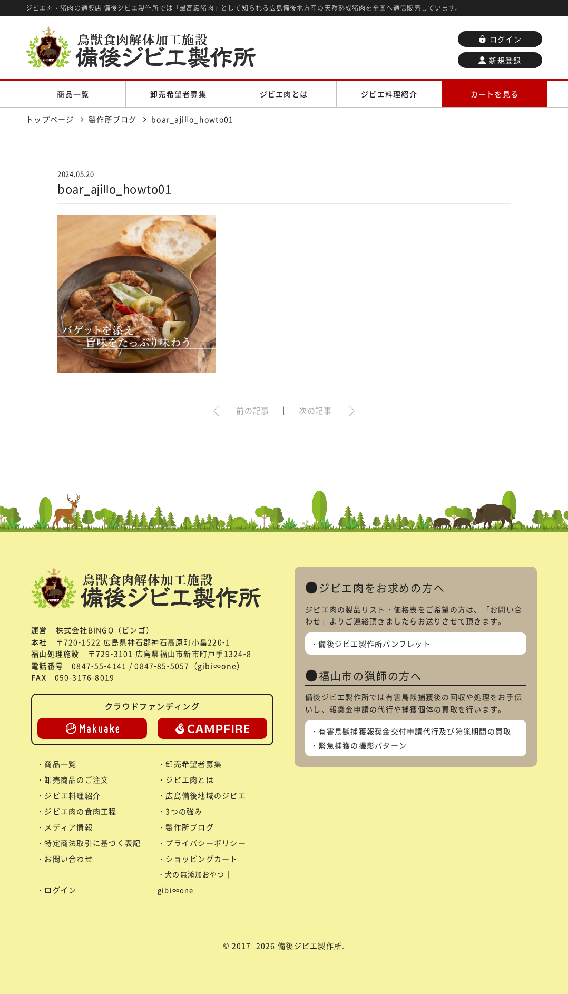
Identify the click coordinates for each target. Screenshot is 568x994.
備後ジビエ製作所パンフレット (374, 643)
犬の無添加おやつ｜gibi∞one (195, 882)
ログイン (500, 39)
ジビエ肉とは (284, 94)
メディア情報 (68, 827)
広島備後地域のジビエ (205, 795)
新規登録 (499, 60)
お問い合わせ (68, 858)
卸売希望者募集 (178, 94)
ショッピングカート (201, 858)
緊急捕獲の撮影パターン (362, 745)
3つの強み (183, 811)
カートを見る (495, 94)
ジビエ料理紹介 (389, 94)
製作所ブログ (189, 827)
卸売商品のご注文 (76, 779)
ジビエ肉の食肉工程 (80, 811)
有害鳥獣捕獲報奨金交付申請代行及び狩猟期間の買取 (414, 731)
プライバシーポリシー (205, 842)
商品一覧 (73, 94)
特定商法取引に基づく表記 (92, 842)
